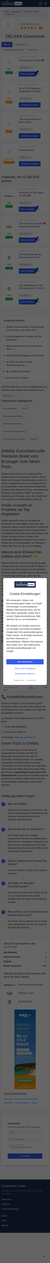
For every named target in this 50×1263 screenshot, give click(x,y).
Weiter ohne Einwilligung (25, 668)
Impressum (31, 680)
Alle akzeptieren (25, 662)
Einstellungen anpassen (25, 674)
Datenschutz (19, 680)
